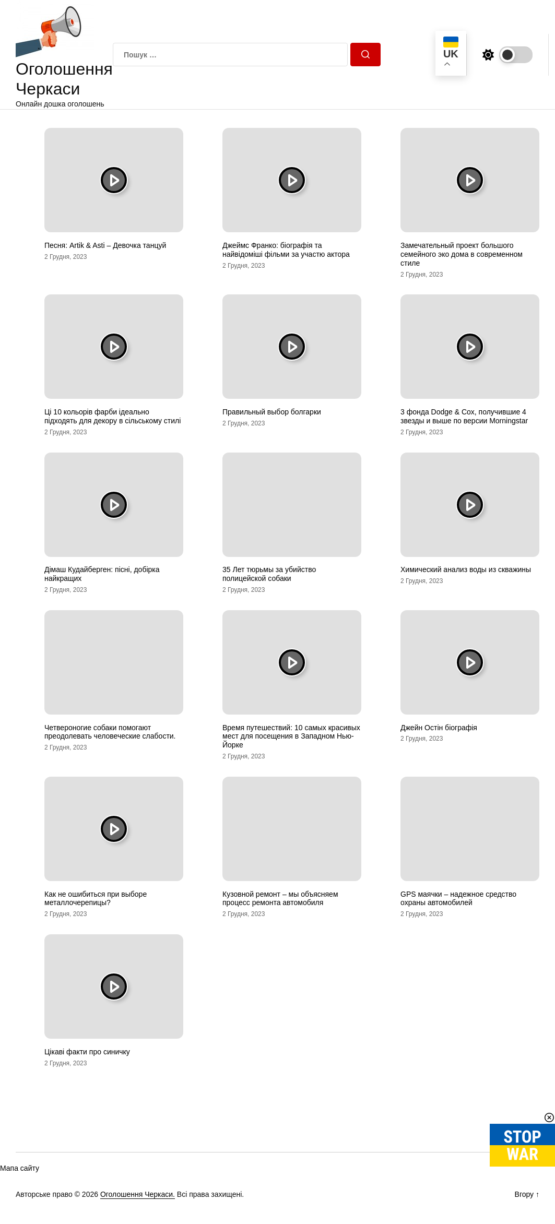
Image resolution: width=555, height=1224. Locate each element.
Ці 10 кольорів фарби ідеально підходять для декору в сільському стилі (112, 416)
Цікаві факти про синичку (87, 1052)
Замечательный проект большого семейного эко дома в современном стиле (461, 254)
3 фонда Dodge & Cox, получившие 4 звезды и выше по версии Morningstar (464, 416)
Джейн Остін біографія (438, 727)
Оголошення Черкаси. (137, 1194)
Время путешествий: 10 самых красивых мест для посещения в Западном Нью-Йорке (291, 736)
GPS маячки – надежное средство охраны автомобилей (458, 898)
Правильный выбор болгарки (271, 412)
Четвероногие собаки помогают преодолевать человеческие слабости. (110, 732)
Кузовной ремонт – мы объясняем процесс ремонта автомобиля (280, 898)
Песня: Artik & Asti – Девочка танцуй (105, 245)
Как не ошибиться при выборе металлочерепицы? (95, 898)
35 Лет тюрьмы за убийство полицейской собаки (269, 574)
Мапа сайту (19, 1168)
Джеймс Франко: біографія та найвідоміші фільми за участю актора (286, 249)
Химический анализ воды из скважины (465, 569)
